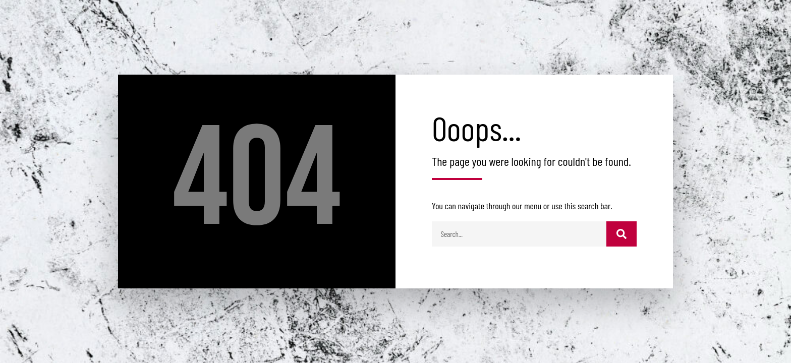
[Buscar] (621, 234)
